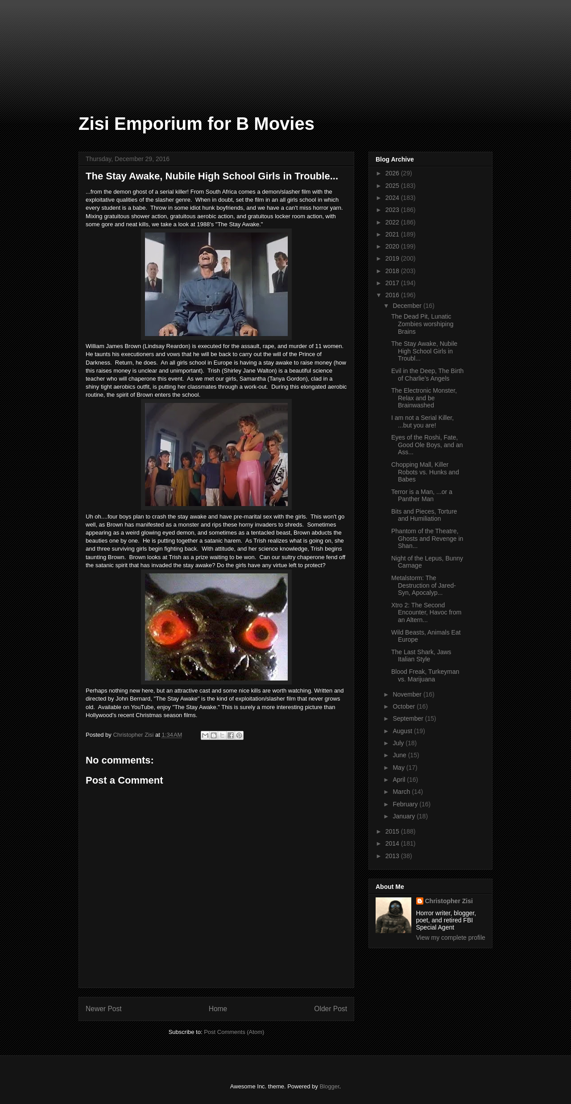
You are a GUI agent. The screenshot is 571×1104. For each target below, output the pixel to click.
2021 (393, 234)
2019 (393, 258)
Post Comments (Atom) (234, 1032)
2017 (393, 282)
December (408, 305)
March (402, 791)
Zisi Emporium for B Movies (196, 123)
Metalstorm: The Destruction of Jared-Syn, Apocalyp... (423, 585)
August (403, 731)
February (406, 804)
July (399, 743)
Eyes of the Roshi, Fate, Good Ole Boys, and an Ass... (427, 445)
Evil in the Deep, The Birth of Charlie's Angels (427, 374)
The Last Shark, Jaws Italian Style (421, 655)
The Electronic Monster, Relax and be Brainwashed (424, 398)
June (400, 755)
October (405, 706)
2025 (393, 185)
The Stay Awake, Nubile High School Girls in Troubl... (424, 351)
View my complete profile (450, 937)
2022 (393, 222)
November (408, 694)
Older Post (330, 1009)
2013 (393, 855)
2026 (393, 173)
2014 (393, 843)
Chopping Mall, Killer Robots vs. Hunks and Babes (425, 472)
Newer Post (104, 1009)
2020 (393, 246)
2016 (393, 295)
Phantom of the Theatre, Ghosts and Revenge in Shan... (427, 538)
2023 (393, 209)
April (400, 779)
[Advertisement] (44, 44)
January (405, 816)
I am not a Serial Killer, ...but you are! (422, 421)
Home (218, 1009)
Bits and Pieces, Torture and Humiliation (424, 515)
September (409, 718)
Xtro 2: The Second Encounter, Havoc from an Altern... (426, 613)
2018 (393, 270)
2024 (393, 197)
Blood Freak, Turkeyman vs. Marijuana (425, 675)
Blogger (329, 1086)
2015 (393, 831)
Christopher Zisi (449, 901)
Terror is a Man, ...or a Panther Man (421, 495)
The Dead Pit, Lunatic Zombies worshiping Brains (422, 324)
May (399, 767)
